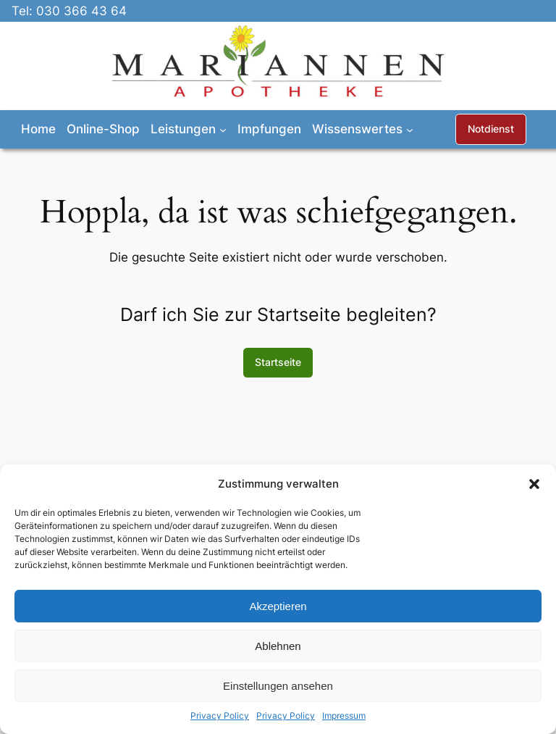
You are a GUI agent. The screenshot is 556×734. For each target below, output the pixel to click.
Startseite (278, 362)
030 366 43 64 (81, 11)
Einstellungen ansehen (278, 686)
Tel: (24, 11)
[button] (534, 484)
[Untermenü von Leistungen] (223, 129)
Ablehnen (277, 646)
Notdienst (491, 128)
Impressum (344, 715)
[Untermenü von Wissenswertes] (409, 129)
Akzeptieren (277, 606)
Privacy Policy (219, 715)
